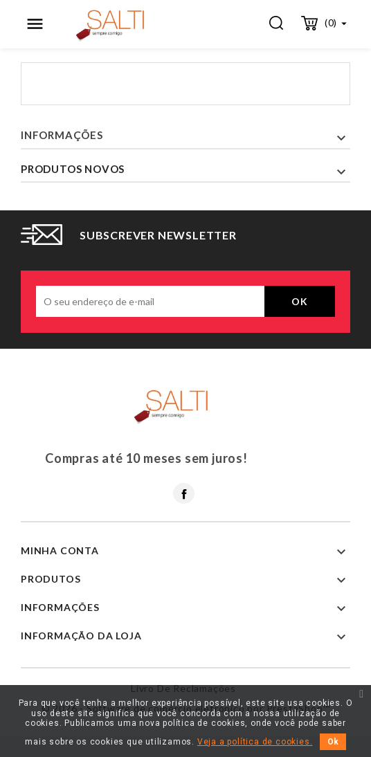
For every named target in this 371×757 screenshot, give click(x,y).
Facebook (184, 493)
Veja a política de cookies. (255, 742)
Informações (62, 135)
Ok (332, 742)
